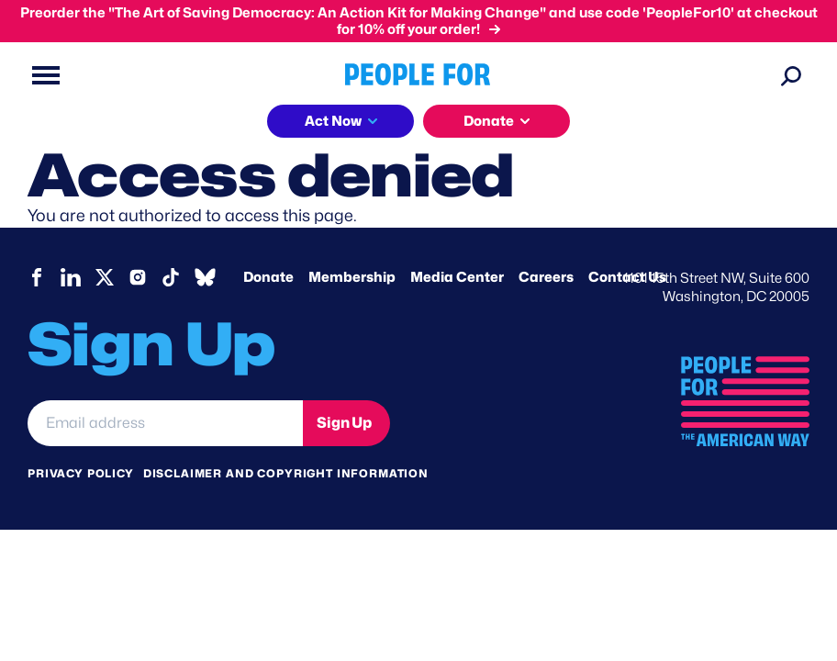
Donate (268, 277)
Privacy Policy (81, 473)
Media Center (457, 277)
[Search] (791, 75)
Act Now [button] (333, 121)
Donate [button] (488, 121)
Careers (546, 277)
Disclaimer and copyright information (286, 473)
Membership (352, 277)
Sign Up (344, 422)
